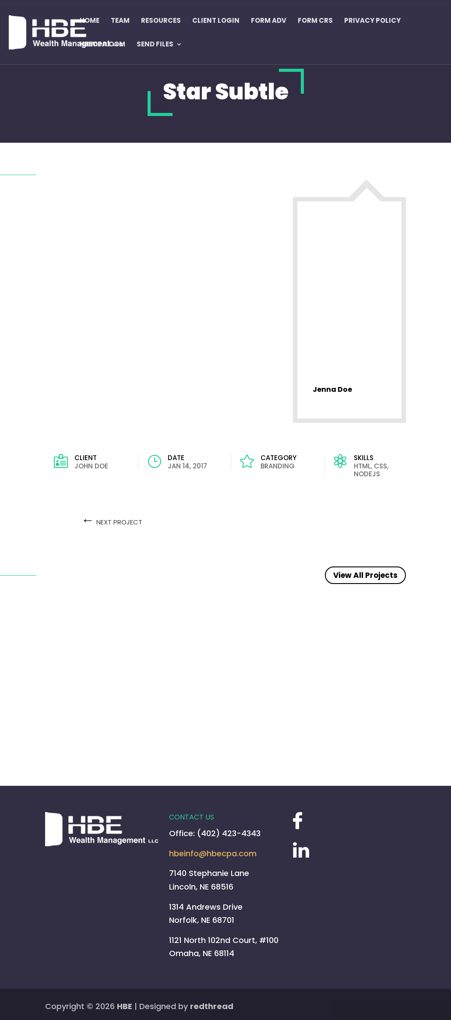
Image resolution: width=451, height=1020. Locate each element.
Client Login (216, 21)
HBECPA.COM (102, 45)
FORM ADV (268, 21)
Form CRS (315, 21)
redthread (211, 1006)
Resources (161, 21)
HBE (124, 1006)
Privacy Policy (372, 21)
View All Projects (365, 575)
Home (89, 21)
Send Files (155, 45)
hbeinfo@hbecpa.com (213, 853)
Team (120, 21)
